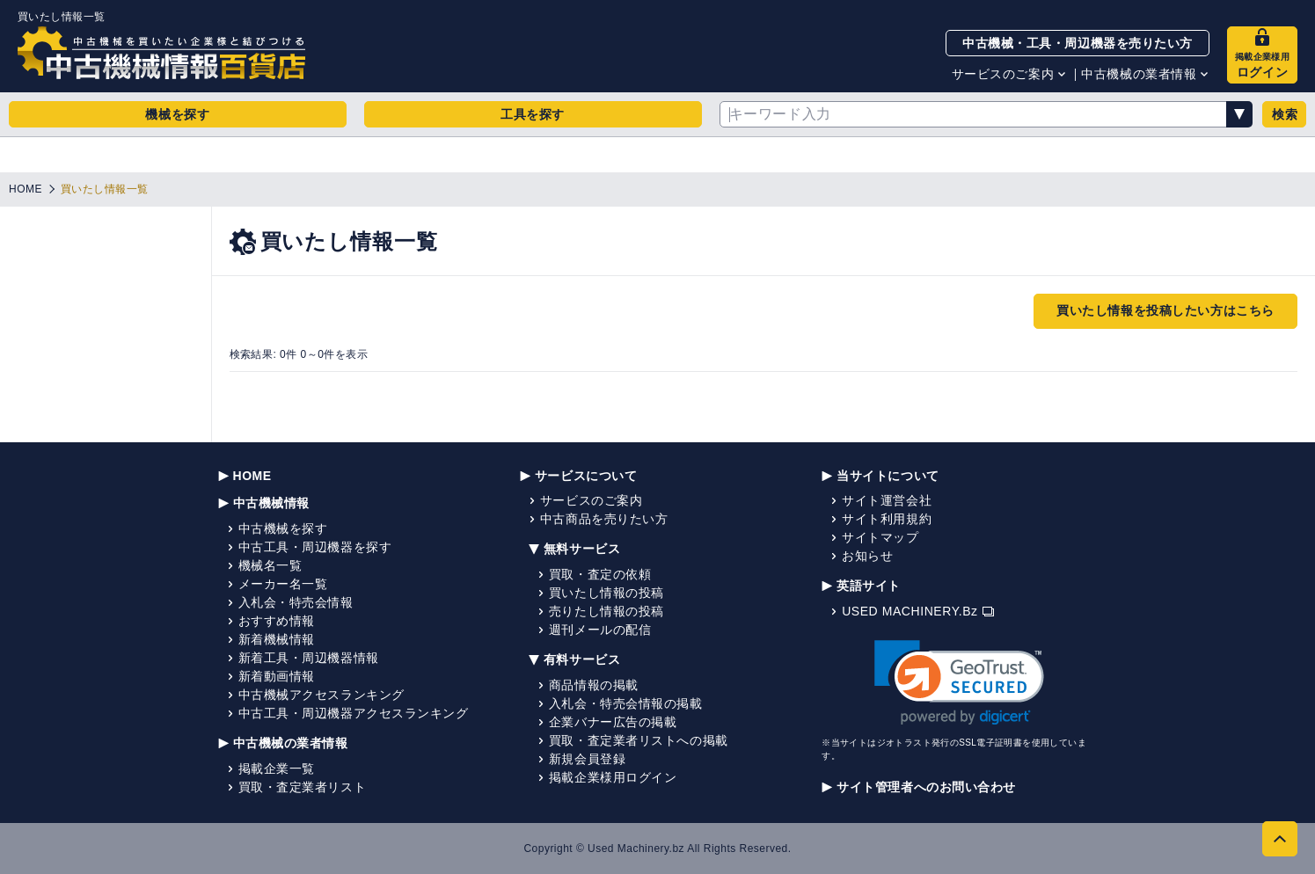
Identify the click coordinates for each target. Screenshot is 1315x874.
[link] (959, 682)
